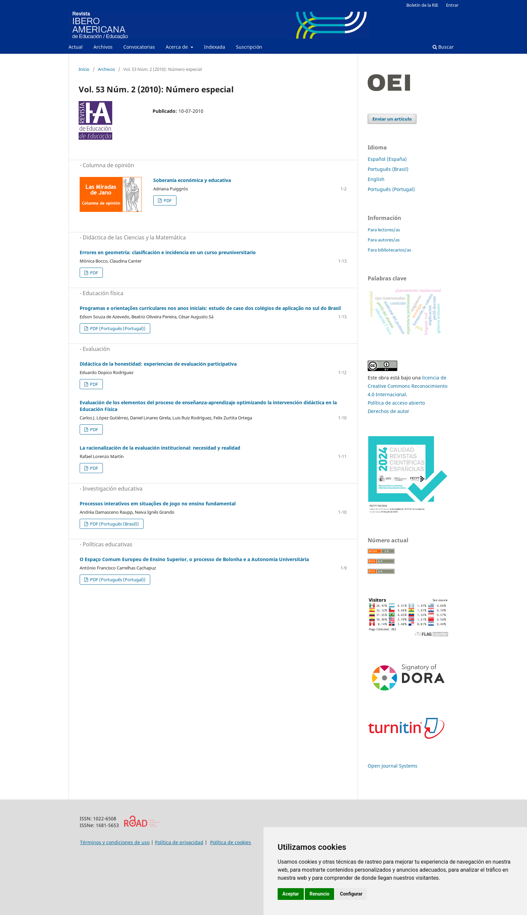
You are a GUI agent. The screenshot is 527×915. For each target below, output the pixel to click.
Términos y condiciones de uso (115, 842)
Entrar (452, 5)
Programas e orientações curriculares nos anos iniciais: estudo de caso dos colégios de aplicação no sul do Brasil (210, 308)
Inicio (84, 69)
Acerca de (177, 47)
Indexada (214, 47)
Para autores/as (384, 240)
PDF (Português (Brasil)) (114, 524)
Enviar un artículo (392, 119)
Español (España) (387, 159)
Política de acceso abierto (396, 403)
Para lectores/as (384, 230)
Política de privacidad (179, 842)
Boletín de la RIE (422, 5)
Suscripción (249, 47)
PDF (167, 200)
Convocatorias (139, 47)
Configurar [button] (351, 894)
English (376, 179)
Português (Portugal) (391, 189)
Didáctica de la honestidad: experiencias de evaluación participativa (158, 364)
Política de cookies (230, 842)
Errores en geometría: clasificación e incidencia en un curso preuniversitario (168, 252)
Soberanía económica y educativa (192, 180)
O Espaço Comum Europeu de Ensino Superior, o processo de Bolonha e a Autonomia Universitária (194, 559)
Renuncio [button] (319, 894)
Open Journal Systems (392, 766)
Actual (76, 47)
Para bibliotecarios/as (389, 250)
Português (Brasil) (388, 169)
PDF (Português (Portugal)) (117, 328)
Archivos (103, 47)
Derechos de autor (388, 411)
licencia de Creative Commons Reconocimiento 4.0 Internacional (407, 386)
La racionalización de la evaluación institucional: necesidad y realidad (160, 448)
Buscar (443, 47)
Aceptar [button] (290, 894)
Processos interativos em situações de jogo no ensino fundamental (158, 503)
